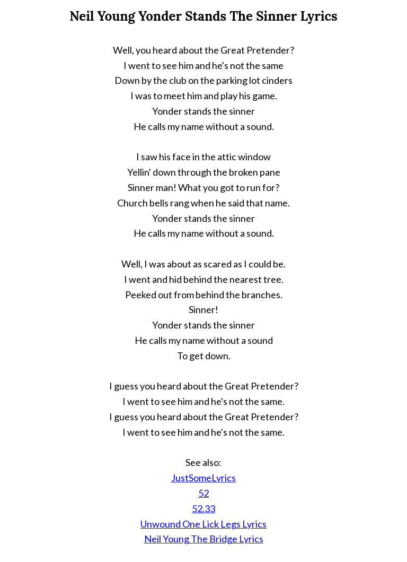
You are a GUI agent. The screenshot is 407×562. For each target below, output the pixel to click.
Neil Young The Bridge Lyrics (203, 538)
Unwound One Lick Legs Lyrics (203, 524)
